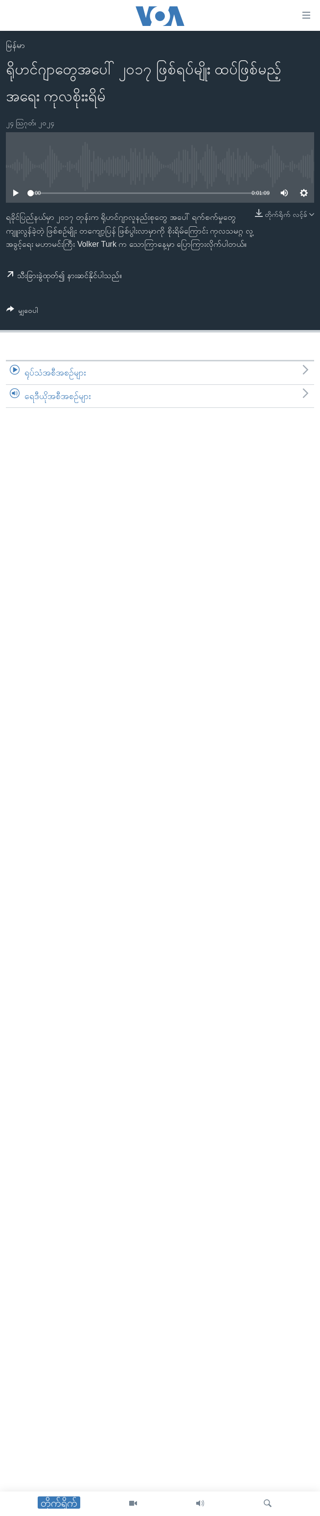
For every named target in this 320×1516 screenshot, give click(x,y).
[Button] (22, 312)
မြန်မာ (15, 45)
